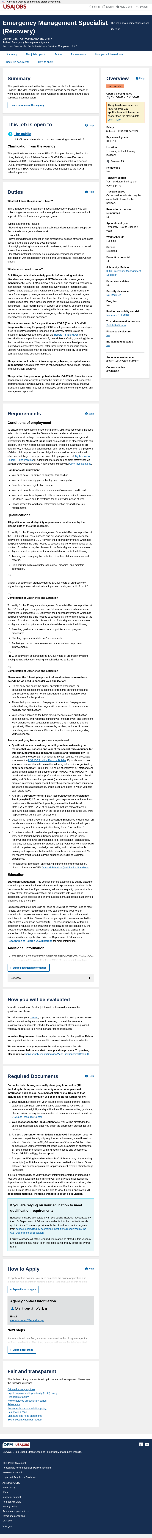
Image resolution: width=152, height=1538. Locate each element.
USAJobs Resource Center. (27, 1117)
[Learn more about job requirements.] (89, 413)
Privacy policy (10, 1506)
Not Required (113, 295)
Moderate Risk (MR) (117, 315)
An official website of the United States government (34, 2)
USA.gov (7, 1520)
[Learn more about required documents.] (89, 1076)
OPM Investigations (80, 463)
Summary (11, 54)
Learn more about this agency (27, 105)
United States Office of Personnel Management (45, 1452)
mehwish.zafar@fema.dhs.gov (27, 1320)
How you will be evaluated (109, 54)
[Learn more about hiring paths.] (89, 125)
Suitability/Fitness (116, 325)
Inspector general (12, 1497)
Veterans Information (13, 1472)
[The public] (50, 136)
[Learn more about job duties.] (89, 192)
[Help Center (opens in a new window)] (124, 7)
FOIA (5, 1492)
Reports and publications (15, 1511)
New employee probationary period (27, 1400)
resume (34, 1017)
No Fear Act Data (12, 1501)
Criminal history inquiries (21, 1389)
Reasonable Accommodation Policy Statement (27, 1467)
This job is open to (36, 54)
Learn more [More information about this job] (114, 119)
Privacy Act (14, 1404)
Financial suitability (18, 1397)
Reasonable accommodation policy (27, 1408)
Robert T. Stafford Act (66, 334)
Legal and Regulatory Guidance (19, 1477)
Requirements (79, 54)
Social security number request (25, 1419)
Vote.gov (7, 1526)
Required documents (17, 61)
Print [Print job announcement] (115, 29)
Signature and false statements (25, 1415)
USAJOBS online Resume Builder (47, 760)
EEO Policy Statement (14, 1463)
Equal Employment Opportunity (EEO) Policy (32, 1393)
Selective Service (17, 1412)
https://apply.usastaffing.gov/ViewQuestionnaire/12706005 (57, 1054)
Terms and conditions (14, 1516)
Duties (58, 54)
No (108, 335)
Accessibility (9, 1487)
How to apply (45, 61)
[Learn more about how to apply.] (89, 1269)
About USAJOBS (11, 1482)
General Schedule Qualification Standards (65, 867)
